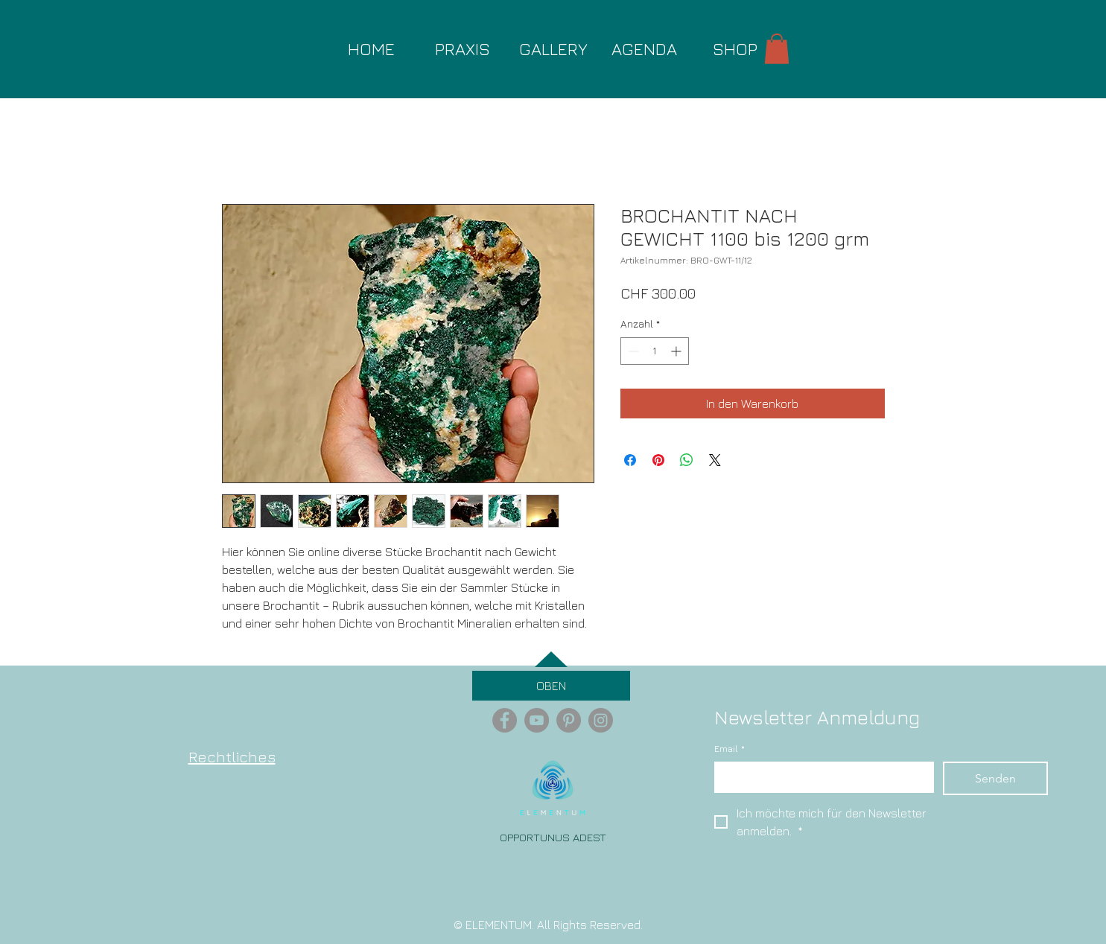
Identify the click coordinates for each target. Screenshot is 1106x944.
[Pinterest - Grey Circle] (568, 720)
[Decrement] (632, 351)
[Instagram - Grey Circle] (600, 720)
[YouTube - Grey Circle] (536, 720)
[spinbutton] (654, 351)
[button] (776, 49)
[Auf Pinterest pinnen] (658, 460)
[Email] (819, 776)
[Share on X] (715, 460)
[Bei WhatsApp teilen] (687, 460)
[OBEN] (551, 686)
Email (729, 749)
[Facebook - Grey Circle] (504, 720)
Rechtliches (232, 756)
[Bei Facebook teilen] (630, 460)
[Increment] (677, 351)
